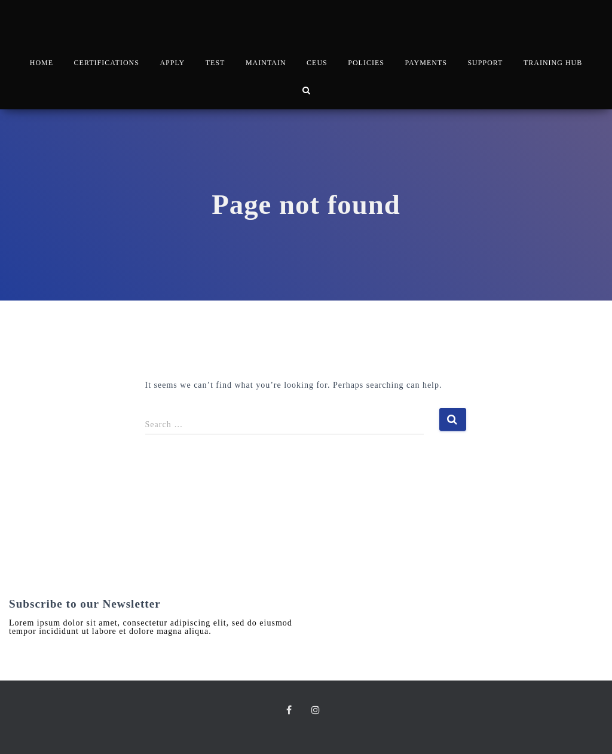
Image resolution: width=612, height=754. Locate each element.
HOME (41, 63)
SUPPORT (485, 63)
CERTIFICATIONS (106, 63)
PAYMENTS (425, 63)
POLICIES (366, 63)
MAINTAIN (266, 63)
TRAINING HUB (553, 63)
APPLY (172, 63)
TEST (215, 63)
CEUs (317, 63)
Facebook (291, 711)
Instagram (318, 711)
